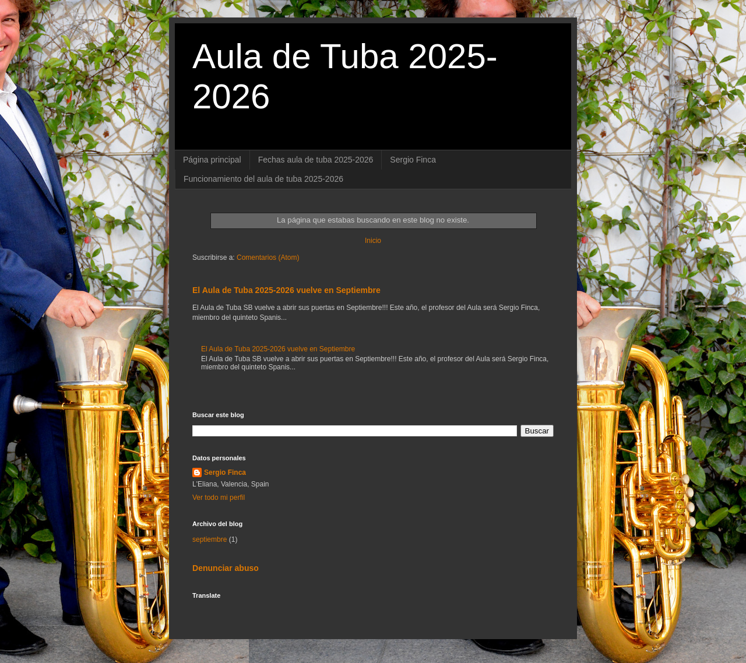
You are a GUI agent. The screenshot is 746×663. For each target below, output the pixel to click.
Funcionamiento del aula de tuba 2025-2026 (263, 179)
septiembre (209, 539)
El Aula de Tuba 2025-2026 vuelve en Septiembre (286, 290)
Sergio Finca (413, 159)
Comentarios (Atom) (268, 257)
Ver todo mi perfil (218, 497)
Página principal (212, 159)
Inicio (373, 241)
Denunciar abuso (225, 568)
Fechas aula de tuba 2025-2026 (316, 159)
